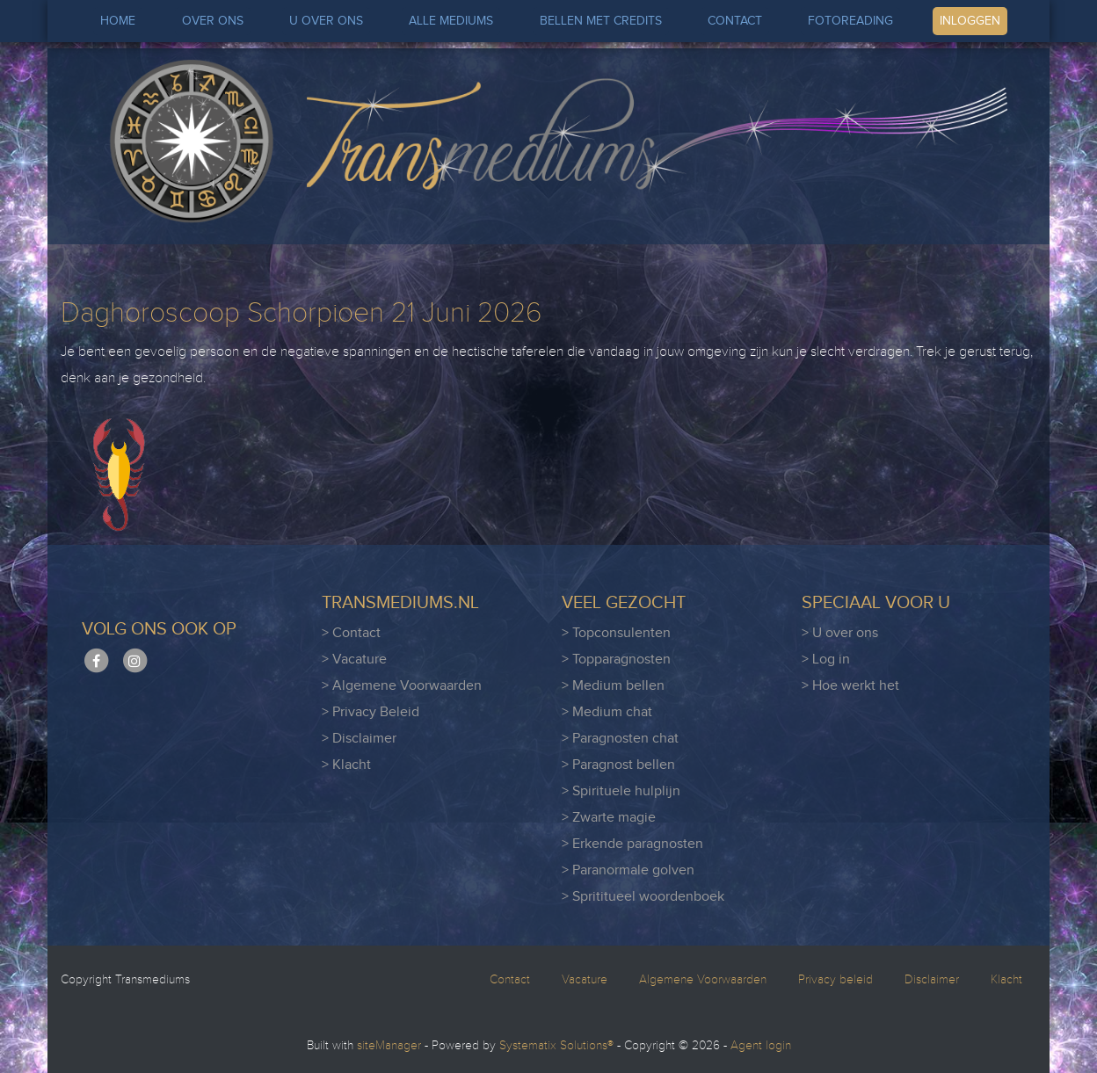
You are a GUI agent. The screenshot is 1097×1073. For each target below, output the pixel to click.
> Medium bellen (613, 686)
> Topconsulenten (616, 633)
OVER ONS (212, 20)
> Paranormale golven (628, 870)
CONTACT (735, 20)
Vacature (584, 980)
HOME (117, 20)
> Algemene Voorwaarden (402, 686)
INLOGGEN (970, 20)
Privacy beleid (835, 980)
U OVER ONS (326, 20)
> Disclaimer (359, 738)
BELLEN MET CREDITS (601, 20)
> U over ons (840, 633)
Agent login (760, 1046)
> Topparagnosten (616, 659)
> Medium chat (607, 712)
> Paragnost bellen (618, 765)
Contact (510, 980)
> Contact (351, 633)
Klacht (1006, 980)
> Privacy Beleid (370, 712)
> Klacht (346, 765)
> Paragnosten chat (620, 738)
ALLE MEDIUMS (451, 20)
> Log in (826, 659)
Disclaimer (931, 980)
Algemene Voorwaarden (702, 980)
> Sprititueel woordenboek (643, 896)
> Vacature (354, 659)
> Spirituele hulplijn (621, 791)
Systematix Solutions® (556, 1046)
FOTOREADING (850, 20)
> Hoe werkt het (850, 686)
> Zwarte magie (609, 817)
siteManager (389, 1046)
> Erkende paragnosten (632, 844)
